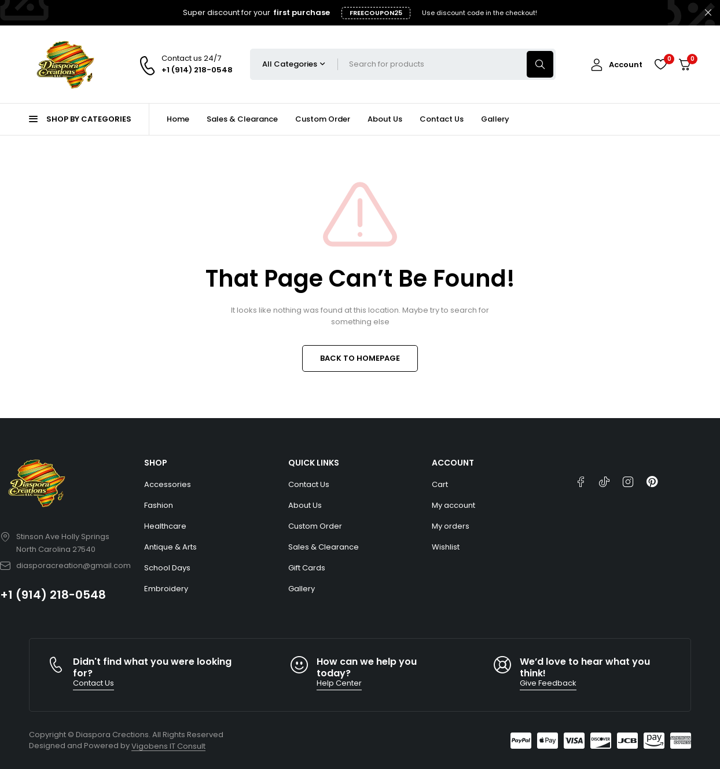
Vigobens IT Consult (168, 746)
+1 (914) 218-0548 (53, 595)
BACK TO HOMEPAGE (360, 358)
